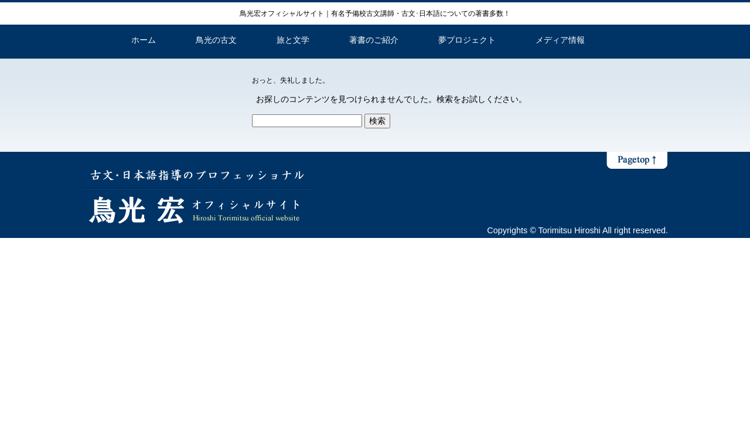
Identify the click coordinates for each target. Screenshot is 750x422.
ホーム (143, 40)
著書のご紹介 (373, 40)
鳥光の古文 (216, 40)
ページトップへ (637, 160)
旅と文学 (293, 40)
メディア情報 (560, 40)
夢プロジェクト (467, 40)
